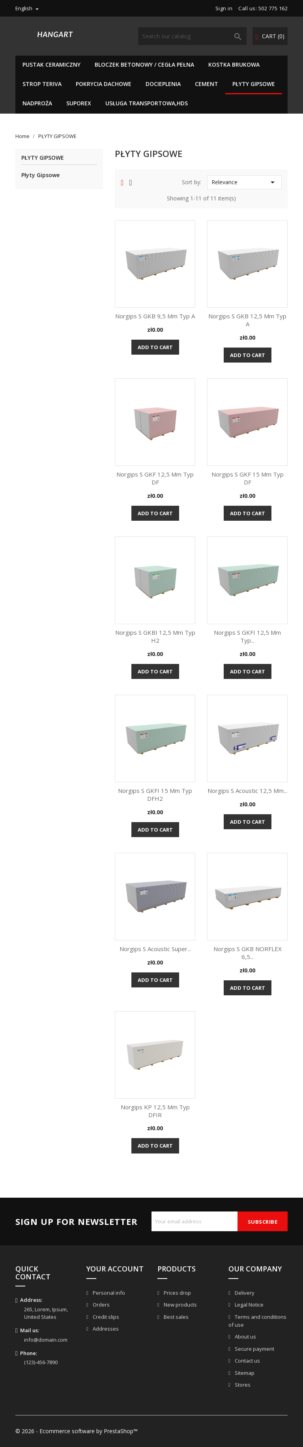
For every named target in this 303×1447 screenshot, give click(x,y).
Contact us (247, 1360)
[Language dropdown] (28, 8)
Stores (242, 1384)
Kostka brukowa (234, 64)
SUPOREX (78, 103)
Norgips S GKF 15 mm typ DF (247, 478)
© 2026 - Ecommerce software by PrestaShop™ (76, 1431)
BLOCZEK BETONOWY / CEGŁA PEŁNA (144, 64)
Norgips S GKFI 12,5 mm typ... (247, 636)
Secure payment (254, 1348)
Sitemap (244, 1372)
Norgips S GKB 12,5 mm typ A (247, 320)
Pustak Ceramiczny (51, 64)
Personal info (108, 1292)
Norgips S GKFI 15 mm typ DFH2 (155, 794)
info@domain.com (45, 1339)
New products (180, 1304)
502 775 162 (273, 8)
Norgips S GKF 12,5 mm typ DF (155, 478)
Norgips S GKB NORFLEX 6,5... (247, 953)
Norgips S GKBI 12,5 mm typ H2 (155, 636)
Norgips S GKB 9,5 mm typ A (155, 316)
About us (245, 1336)
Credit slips (105, 1316)
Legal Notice (249, 1304)
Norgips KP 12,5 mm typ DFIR (155, 1111)
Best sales (176, 1316)
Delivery (244, 1292)
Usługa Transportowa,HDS (146, 103)
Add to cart (155, 347)
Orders (101, 1304)
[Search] (192, 36)
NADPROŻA (37, 103)
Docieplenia (163, 84)
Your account (115, 1268)
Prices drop (177, 1292)
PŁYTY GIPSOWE (253, 84)
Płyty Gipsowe (40, 175)
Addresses (105, 1328)
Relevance (244, 182)
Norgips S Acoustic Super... (155, 949)
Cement (206, 84)
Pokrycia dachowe (103, 84)
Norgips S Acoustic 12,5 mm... (247, 791)
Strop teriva (42, 84)
